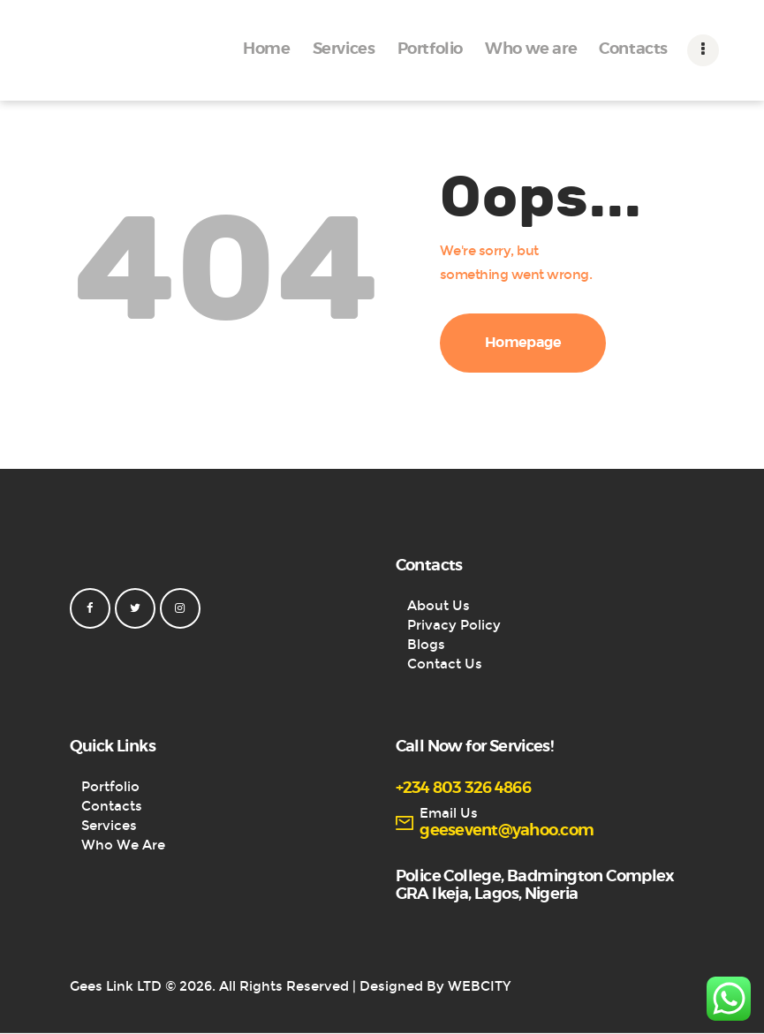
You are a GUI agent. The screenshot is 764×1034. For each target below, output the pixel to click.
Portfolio (110, 787)
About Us (438, 606)
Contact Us (444, 664)
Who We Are (123, 845)
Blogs (426, 645)
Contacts (111, 806)
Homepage (523, 343)
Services (109, 826)
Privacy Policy (454, 625)
